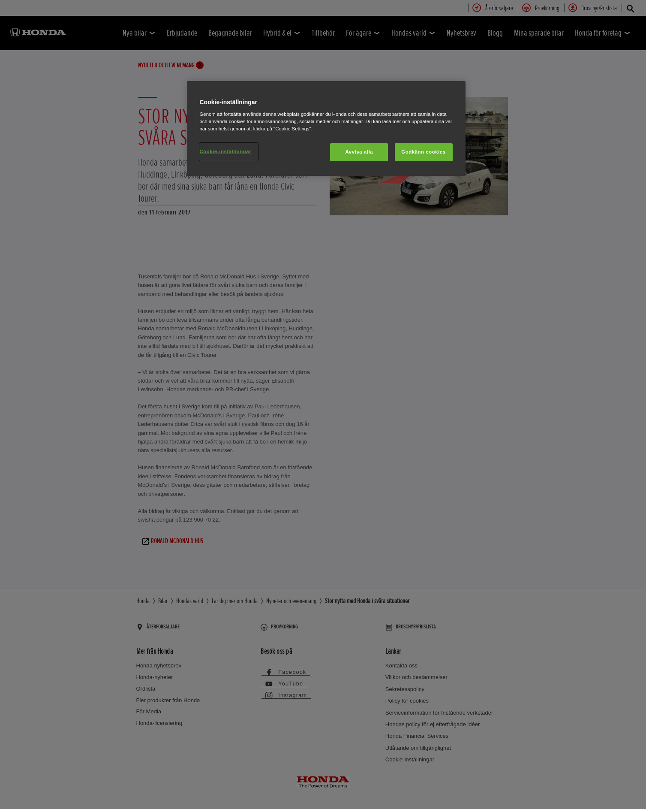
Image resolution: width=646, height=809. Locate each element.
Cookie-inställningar (226, 151)
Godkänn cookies (423, 151)
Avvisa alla (359, 151)
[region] (326, 128)
